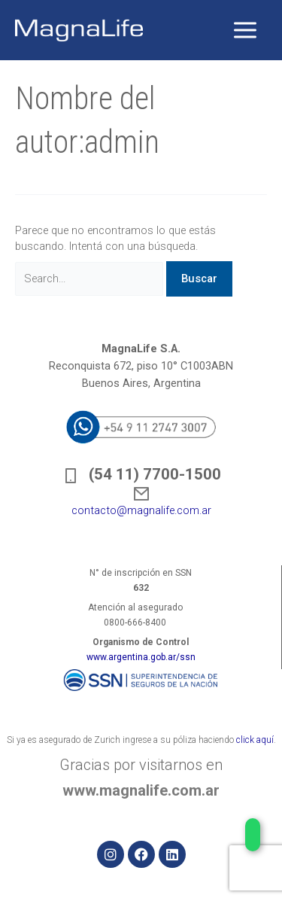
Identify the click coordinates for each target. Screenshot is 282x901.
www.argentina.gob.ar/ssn (141, 657)
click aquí (255, 740)
